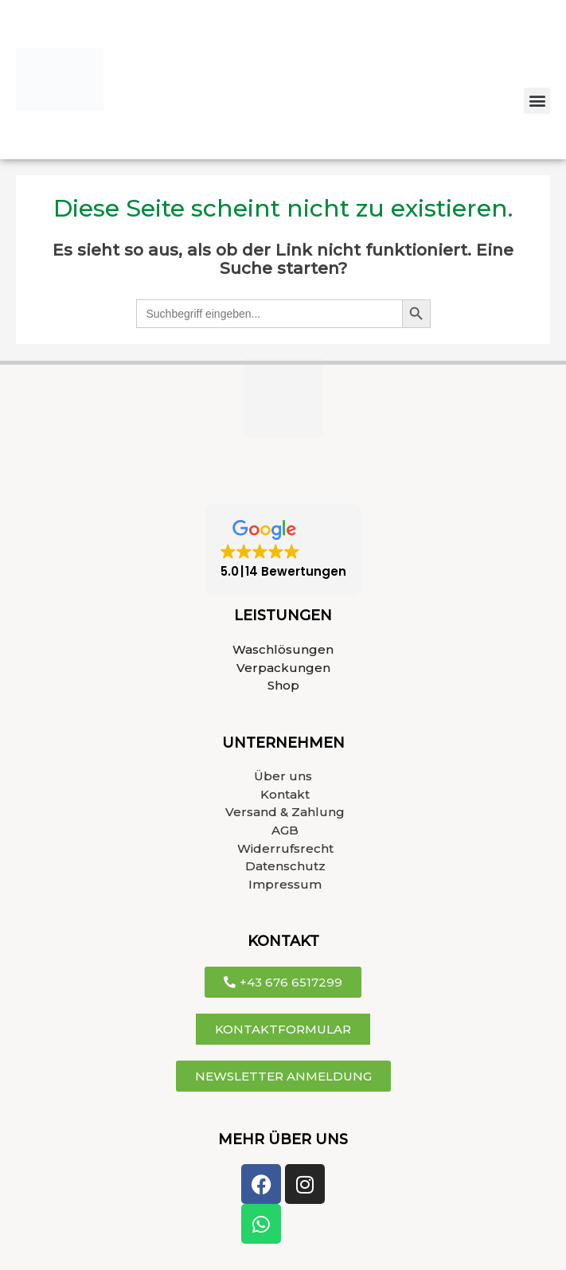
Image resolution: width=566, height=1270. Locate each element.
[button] (537, 101)
